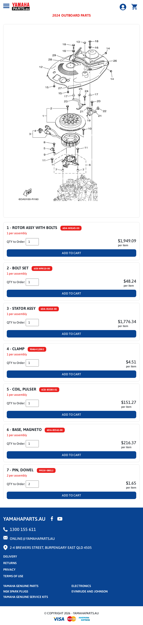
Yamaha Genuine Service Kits (25, 597)
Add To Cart (71, 253)
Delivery (10, 556)
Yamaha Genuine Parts (20, 586)
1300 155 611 (23, 529)
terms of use (13, 576)
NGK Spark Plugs (15, 591)
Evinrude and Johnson (90, 591)
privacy (9, 569)
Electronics (81, 586)
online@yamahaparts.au (32, 539)
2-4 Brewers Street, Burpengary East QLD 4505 (51, 547)
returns (10, 563)
